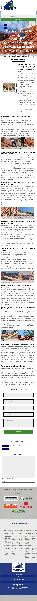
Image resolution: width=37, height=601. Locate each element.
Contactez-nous (18, 591)
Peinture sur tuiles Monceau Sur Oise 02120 (20, 535)
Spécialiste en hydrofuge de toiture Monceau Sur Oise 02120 (34, 537)
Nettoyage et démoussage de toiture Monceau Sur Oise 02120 (20, 548)
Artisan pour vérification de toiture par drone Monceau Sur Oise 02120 (27, 550)
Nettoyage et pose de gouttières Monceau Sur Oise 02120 (7, 537)
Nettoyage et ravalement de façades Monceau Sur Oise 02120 (14, 548)
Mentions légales (18, 588)
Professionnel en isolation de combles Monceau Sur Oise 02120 (34, 552)
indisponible (15, 445)
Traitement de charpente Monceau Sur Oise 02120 (27, 535)
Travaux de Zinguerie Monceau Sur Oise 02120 (7, 550)
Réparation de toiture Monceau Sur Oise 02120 (14, 535)
